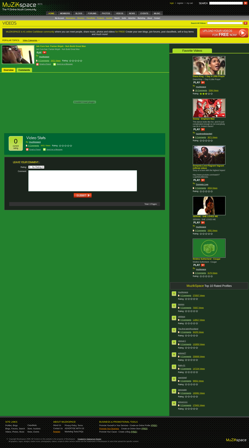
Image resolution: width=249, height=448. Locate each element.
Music (21, 432)
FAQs (81, 432)
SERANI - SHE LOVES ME (205, 216)
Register (56, 432)
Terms (80, 425)
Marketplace (70, 18)
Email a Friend (45, 64)
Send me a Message (65, 64)
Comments (24, 70)
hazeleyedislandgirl (204, 134)
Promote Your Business (109, 429)
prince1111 (182, 402)
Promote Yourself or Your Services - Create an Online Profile (124, 425)
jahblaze (181, 317)
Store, (30, 429)
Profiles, (8, 425)
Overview (8, 70)
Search (117, 18)
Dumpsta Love (202, 184)
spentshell (182, 378)
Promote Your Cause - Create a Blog (114, 432)
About (149, 18)
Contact (157, 18)
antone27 (182, 353)
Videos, (8, 432)
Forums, (14, 429)
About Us (57, 425)
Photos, (15, 432)
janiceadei (182, 390)
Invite (124, 18)
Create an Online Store (131, 429)
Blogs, (8, 429)
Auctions (36, 429)
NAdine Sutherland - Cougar (206, 259)
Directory (80, 18)
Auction (109, 18)
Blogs (15, 425)
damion (181, 304)
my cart (190, 3)
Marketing (141, 18)
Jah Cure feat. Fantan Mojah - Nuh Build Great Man (61, 46)
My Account (59, 18)
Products (100, 18)
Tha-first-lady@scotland (188, 329)
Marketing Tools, (72, 432)
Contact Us (58, 428)
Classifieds (91, 18)
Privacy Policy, (71, 425)
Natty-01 (181, 365)
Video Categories (30, 40)
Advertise (131, 18)
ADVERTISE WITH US (74, 428)
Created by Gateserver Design (89, 439)
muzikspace (44, 57)
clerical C (182, 341)
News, (30, 432)
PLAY (39, 52)
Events (36, 432)
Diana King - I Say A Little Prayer (209, 76)
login (172, 3)
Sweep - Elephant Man (204, 119)
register (180, 3)
